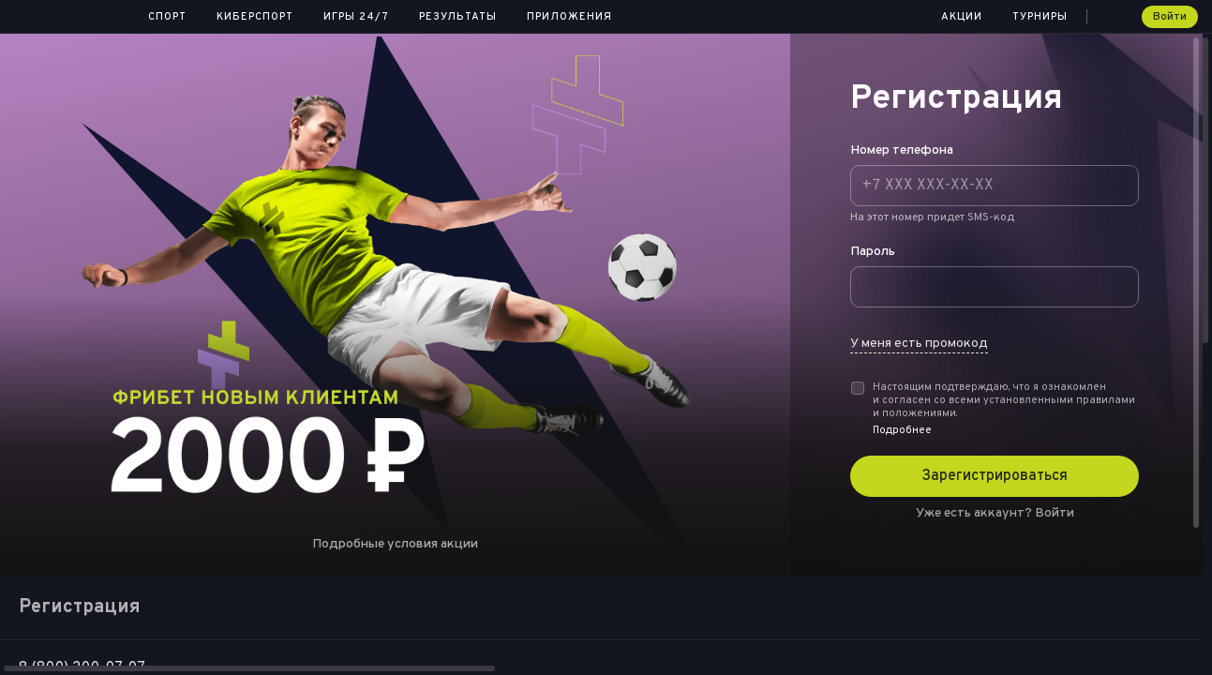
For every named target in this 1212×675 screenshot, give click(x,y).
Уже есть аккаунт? (995, 513)
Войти (1170, 16)
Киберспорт (255, 16)
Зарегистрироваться (994, 476)
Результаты (458, 16)
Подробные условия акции (395, 544)
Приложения (569, 16)
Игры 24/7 (356, 16)
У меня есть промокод (919, 344)
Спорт (167, 16)
